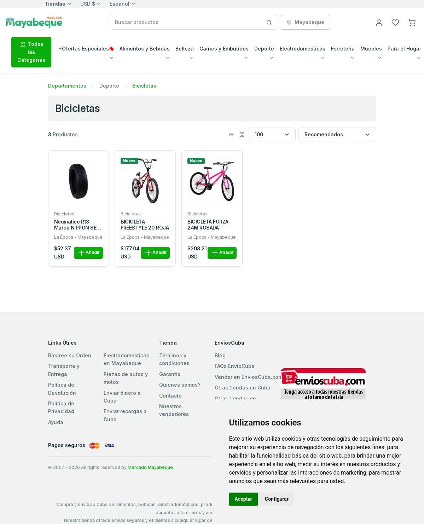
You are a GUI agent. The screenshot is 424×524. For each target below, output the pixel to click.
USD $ (87, 4)
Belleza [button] (184, 49)
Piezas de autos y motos (126, 378)
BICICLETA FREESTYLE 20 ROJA (145, 225)
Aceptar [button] (243, 499)
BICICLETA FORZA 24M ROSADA (207, 225)
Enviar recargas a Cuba (125, 415)
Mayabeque (305, 22)
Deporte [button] (264, 49)
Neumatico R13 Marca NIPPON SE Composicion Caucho (75, 225)
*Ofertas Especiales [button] (86, 49)
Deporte (109, 86)
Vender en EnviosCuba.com (249, 377)
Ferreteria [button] (343, 49)
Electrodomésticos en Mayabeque (126, 359)
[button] (412, 22)
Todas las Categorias (31, 52)
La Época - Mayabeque (78, 237)
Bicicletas (144, 86)
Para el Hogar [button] (404, 49)
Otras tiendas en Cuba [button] (243, 388)
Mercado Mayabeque (150, 467)
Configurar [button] (277, 499)
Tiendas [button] (55, 4)
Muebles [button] (371, 49)
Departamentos (67, 86)
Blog (220, 355)
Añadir (88, 253)
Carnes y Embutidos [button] (224, 49)
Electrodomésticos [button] (302, 49)
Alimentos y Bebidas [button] (145, 49)
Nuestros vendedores (174, 410)
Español (119, 4)
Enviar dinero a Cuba (122, 397)
